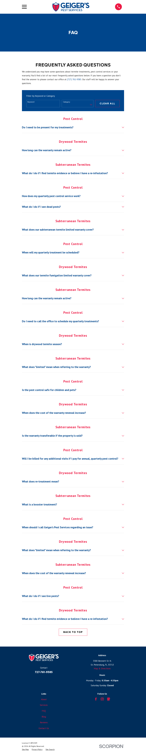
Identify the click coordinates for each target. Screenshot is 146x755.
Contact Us (44, 728)
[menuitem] (25, 749)
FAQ (44, 710)
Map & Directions (102, 668)
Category (66, 102)
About (44, 699)
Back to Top (73, 632)
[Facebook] (95, 699)
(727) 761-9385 (74, 79)
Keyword (30, 102)
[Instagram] (102, 699)
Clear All (107, 103)
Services (44, 705)
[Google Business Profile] (108, 699)
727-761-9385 (44, 672)
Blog (44, 716)
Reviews (44, 722)
